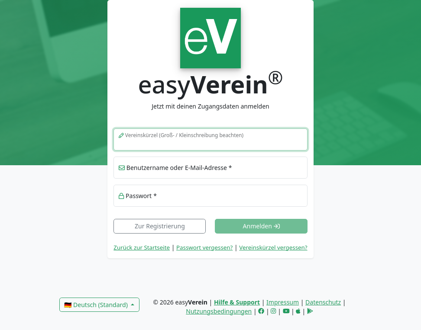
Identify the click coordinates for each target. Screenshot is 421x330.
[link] (210, 37)
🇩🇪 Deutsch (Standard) (96, 305)
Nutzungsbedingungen (219, 311)
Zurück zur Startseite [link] (141, 247)
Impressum (282, 302)
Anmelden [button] (261, 226)
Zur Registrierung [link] (160, 226)
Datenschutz (323, 302)
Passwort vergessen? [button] (204, 247)
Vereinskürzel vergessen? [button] (273, 247)
